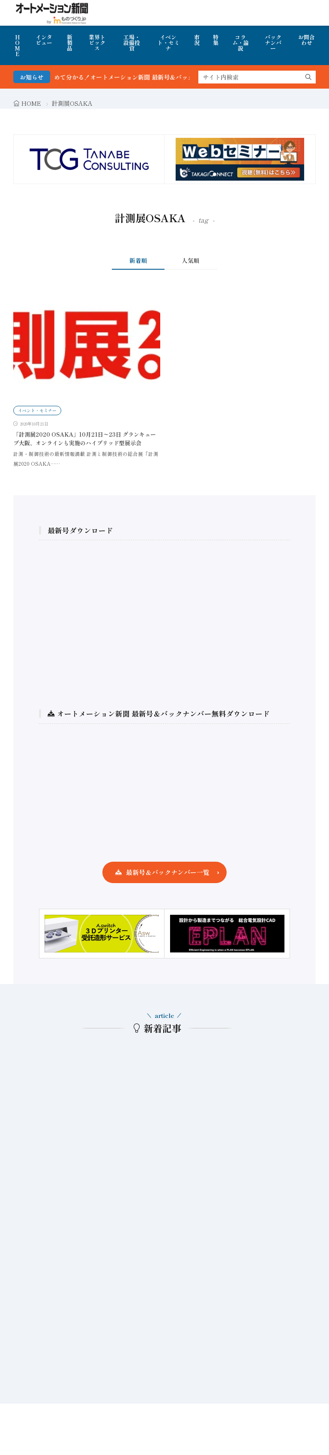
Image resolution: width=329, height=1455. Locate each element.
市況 (197, 40)
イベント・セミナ (168, 42)
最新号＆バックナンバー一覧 (167, 872)
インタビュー (44, 40)
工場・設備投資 (131, 42)
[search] (308, 77)
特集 (215, 40)
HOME (17, 45)
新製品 (69, 42)
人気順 (191, 260)
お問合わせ (306, 40)
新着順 (138, 260)
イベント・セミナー (37, 410)
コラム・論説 (240, 42)
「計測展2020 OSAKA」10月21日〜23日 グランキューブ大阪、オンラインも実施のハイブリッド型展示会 (84, 438)
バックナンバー (273, 42)
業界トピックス (97, 42)
